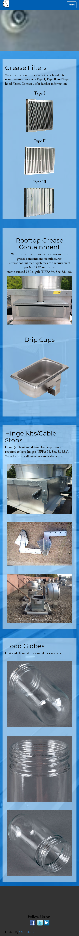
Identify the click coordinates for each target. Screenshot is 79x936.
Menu (72, 5)
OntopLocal (27, 932)
